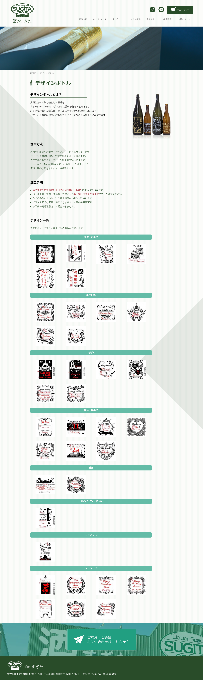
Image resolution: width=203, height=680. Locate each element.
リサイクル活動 (134, 19)
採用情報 (167, 19)
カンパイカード (100, 19)
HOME (33, 73)
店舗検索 (83, 19)
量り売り (117, 19)
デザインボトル (47, 73)
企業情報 (150, 19)
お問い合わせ (184, 19)
